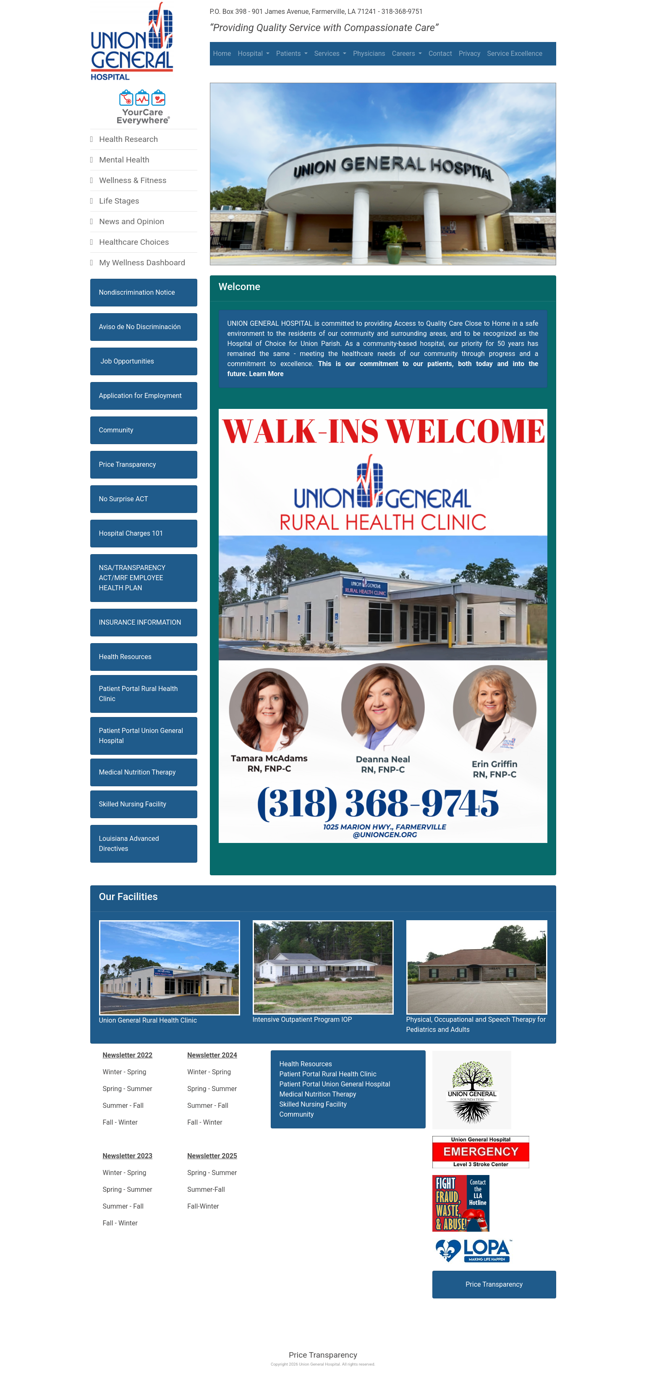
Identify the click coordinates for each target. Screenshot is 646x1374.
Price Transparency (323, 1355)
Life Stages (114, 201)
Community (116, 430)
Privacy (470, 54)
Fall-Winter (203, 1206)
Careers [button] (404, 54)
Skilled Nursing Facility (132, 804)
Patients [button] (289, 54)
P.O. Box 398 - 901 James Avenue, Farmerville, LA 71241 (293, 12)
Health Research (124, 139)
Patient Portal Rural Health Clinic (328, 1074)
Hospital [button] (251, 54)
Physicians (369, 54)
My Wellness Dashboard (138, 262)
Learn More (266, 374)
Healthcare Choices (129, 242)
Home (222, 54)
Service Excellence (515, 54)
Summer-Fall (206, 1189)
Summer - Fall (123, 1106)
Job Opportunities (126, 361)
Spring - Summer (128, 1089)
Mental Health (119, 160)
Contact (440, 54)
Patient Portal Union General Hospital (335, 1084)
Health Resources (306, 1064)
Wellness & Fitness (128, 180)
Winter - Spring (124, 1072)
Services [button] (327, 54)
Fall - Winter (120, 1122)
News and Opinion (127, 221)
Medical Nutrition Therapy (137, 772)
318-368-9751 (402, 12)
